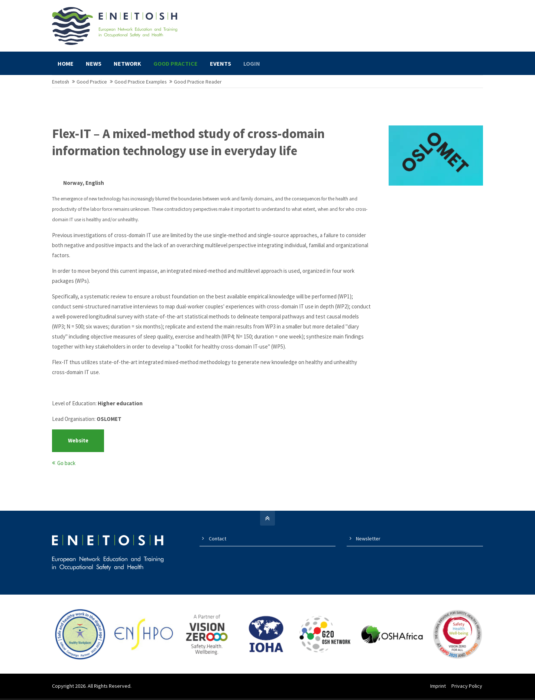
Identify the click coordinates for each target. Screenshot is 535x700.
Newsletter (368, 542)
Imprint (439, 689)
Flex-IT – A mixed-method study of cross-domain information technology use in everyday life (188, 146)
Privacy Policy (467, 689)
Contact (217, 542)
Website (78, 444)
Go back (66, 466)
